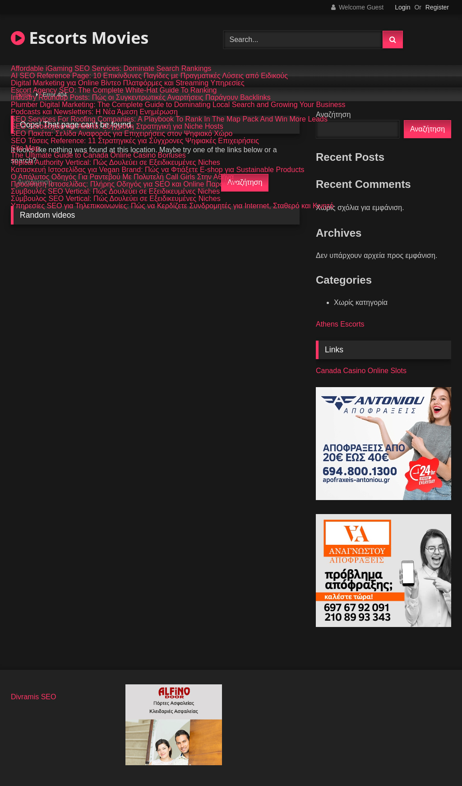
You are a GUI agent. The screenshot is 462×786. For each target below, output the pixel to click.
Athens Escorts (340, 324)
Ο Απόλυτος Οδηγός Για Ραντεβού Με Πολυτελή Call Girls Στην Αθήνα (122, 177)
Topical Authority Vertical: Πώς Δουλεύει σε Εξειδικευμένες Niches (115, 162)
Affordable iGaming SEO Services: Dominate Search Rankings (111, 68)
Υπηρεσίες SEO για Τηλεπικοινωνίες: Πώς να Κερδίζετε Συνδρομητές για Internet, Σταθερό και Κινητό (172, 206)
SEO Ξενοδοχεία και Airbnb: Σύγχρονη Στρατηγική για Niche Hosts (117, 126)
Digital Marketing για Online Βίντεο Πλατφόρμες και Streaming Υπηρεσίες (128, 83)
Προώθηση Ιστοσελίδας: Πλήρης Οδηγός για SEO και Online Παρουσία (124, 184)
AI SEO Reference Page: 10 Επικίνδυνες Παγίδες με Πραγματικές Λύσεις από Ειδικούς (149, 76)
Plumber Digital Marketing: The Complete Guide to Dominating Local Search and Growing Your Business (178, 104)
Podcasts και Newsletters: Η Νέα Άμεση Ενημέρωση (94, 112)
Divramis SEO (33, 697)
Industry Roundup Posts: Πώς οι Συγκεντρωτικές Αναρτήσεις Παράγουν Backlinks (141, 97)
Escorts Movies (79, 38)
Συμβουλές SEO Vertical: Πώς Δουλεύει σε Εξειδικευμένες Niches (115, 191)
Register (437, 7)
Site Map (25, 148)
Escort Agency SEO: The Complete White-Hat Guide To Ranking (114, 90)
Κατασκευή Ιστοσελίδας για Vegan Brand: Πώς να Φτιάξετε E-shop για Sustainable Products (158, 169)
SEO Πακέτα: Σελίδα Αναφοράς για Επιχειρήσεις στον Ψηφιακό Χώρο (122, 133)
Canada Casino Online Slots (361, 370)
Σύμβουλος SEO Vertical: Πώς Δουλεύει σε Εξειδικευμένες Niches (116, 198)
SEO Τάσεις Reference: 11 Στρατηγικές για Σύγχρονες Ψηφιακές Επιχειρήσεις (135, 141)
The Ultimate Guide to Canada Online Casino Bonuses (98, 155)
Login (402, 7)
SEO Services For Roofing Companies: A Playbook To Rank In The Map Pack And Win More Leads (169, 119)
